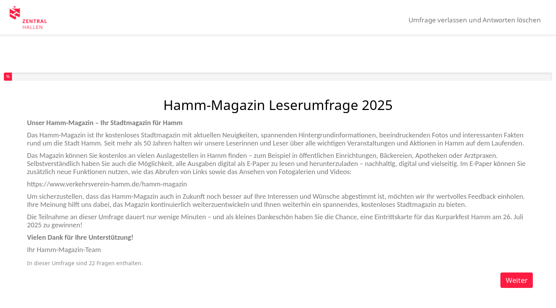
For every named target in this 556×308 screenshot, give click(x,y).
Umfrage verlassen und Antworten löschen (475, 19)
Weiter (516, 280)
